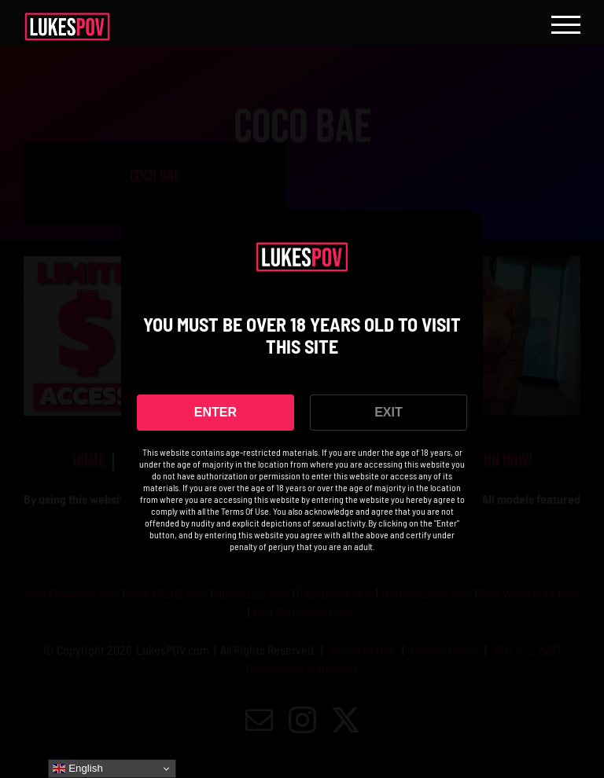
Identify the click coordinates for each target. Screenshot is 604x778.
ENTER (215, 412)
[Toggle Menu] (565, 25)
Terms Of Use (245, 510)
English (77, 768)
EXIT (388, 412)
